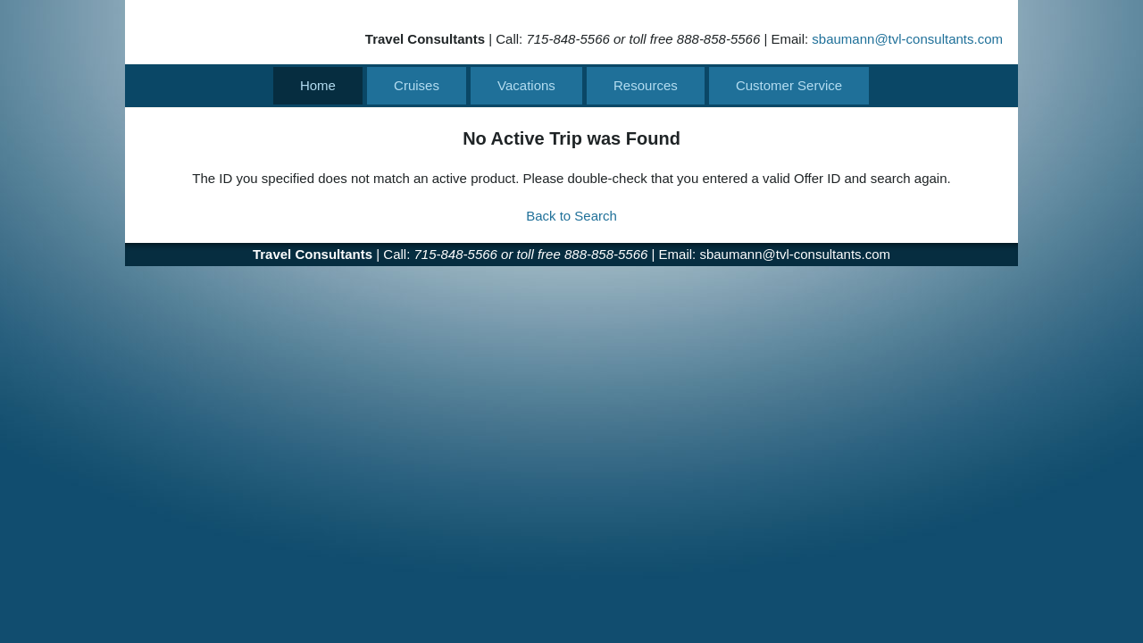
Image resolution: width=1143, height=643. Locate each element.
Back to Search (571, 215)
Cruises (416, 85)
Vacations (526, 85)
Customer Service (789, 85)
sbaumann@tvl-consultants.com (907, 38)
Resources (645, 85)
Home (318, 85)
